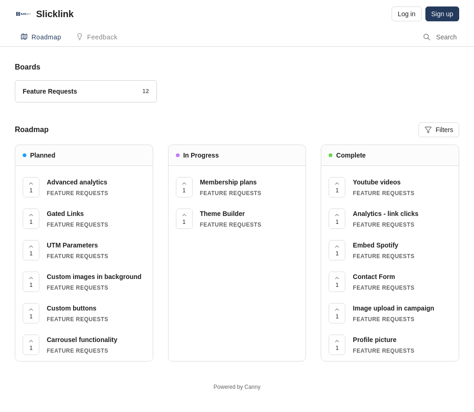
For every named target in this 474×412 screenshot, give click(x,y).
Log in (406, 14)
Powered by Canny (236, 387)
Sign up (442, 14)
